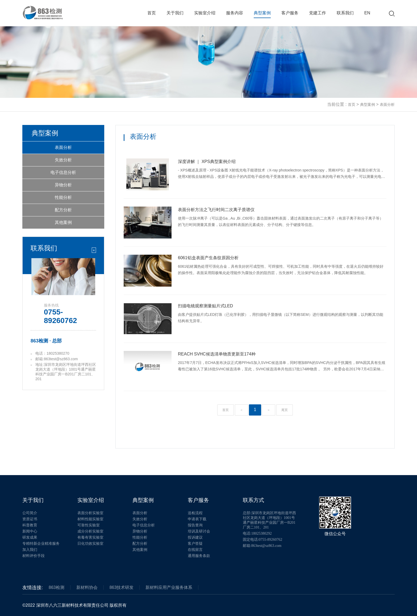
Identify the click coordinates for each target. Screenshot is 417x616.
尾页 (284, 410)
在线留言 (195, 550)
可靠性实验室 (88, 525)
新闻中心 (29, 531)
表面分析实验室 (90, 513)
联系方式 (253, 500)
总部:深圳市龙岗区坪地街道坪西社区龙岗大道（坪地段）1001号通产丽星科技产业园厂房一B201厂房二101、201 (269, 520)
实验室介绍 (204, 13)
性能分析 (63, 197)
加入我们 (29, 550)
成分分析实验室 (90, 531)
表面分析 (387, 104)
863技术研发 (122, 587)
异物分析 (63, 185)
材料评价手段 (33, 556)
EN (367, 13)
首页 (151, 13)
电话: (257, 533)
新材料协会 (87, 587)
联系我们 (345, 13)
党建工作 (317, 13)
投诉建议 (195, 537)
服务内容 (234, 13)
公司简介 (29, 513)
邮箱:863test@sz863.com (262, 546)
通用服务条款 (199, 556)
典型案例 (262, 13)
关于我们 (175, 13)
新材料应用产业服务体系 (168, 587)
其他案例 (63, 222)
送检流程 (195, 513)
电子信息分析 (63, 172)
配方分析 (63, 210)
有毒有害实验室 (90, 537)
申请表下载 (197, 519)
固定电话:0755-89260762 (262, 540)
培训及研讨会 (199, 531)
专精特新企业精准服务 (41, 544)
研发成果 (29, 537)
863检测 (56, 587)
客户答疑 (195, 544)
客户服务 (289, 13)
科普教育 (29, 525)
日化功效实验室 (90, 544)
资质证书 (29, 519)
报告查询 (195, 525)
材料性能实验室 (90, 519)
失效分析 (63, 160)
